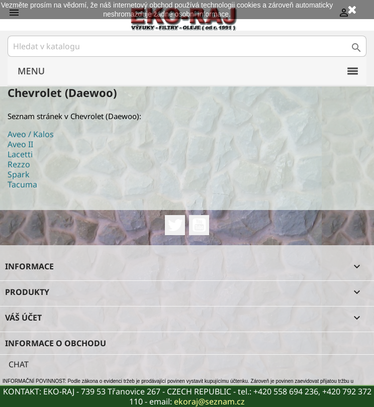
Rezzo (19, 164)
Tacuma (22, 184)
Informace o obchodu (55, 343)
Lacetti (20, 154)
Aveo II (20, 144)
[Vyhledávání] (187, 46)
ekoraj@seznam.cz (209, 401)
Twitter (175, 225)
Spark (19, 174)
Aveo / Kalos (31, 134)
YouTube (199, 225)
